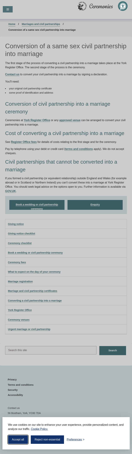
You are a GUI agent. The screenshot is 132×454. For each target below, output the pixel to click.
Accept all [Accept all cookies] (18, 439)
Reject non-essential (47, 439)
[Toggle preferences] (76, 439)
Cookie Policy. (39, 428)
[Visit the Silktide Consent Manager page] (122, 439)
